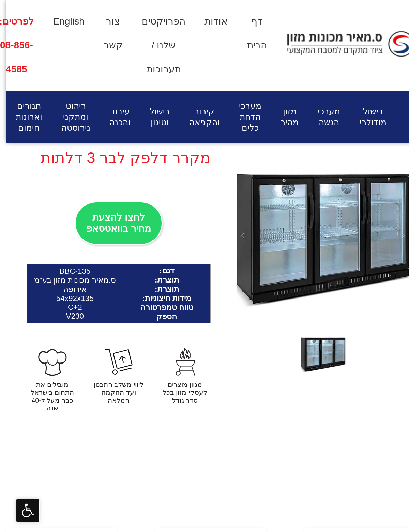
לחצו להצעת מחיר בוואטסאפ (112, 223)
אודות (210, 21)
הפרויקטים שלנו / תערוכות (157, 45)
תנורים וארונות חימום (23, 116)
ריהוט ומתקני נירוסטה (69, 116)
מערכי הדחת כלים (244, 116)
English (62, 21)
